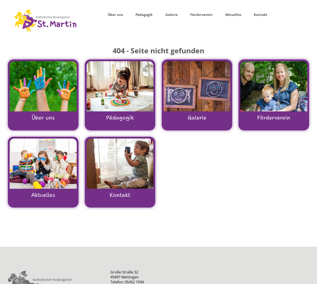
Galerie (171, 14)
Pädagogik (144, 14)
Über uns (115, 14)
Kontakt (260, 14)
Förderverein (201, 14)
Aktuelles (233, 14)
